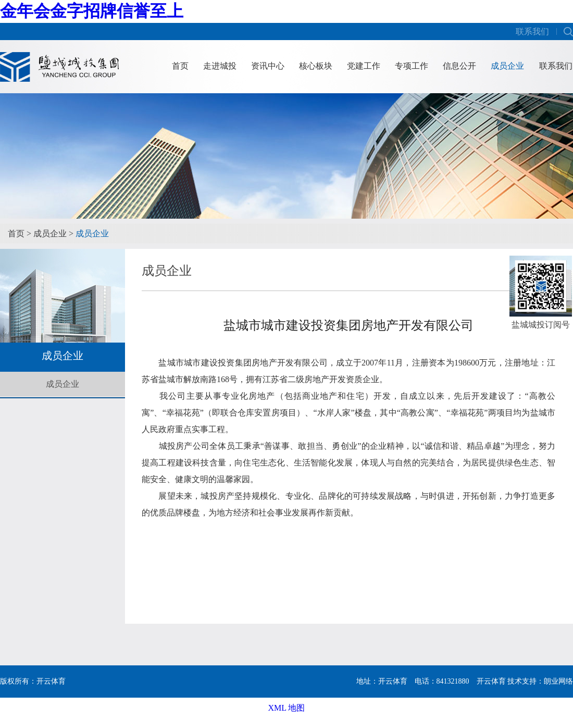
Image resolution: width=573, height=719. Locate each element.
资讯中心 (267, 65)
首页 (180, 65)
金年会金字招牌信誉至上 (91, 11)
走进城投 (219, 65)
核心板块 (315, 65)
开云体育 (491, 681)
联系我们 (532, 31)
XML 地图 (286, 707)
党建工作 (363, 65)
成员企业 (507, 65)
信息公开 (459, 65)
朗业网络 (558, 681)
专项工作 (411, 65)
